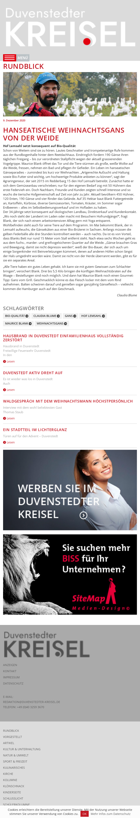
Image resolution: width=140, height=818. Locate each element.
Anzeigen (10, 665)
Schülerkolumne (16, 804)
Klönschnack (13, 786)
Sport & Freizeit (15, 761)
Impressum (11, 677)
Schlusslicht (13, 798)
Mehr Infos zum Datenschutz (111, 814)
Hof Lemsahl (91, 316)
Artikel (8, 743)
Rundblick (11, 731)
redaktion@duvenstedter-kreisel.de (31, 702)
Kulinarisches (14, 768)
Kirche (8, 774)
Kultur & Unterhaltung (21, 749)
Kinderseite (12, 792)
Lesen (9, 361)
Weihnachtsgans (50, 323)
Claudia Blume (44, 316)
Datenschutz (13, 683)
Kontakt (9, 671)
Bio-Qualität (15, 316)
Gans (69, 316)
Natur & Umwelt (16, 755)
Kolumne (10, 780)
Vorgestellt (12, 737)
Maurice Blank (16, 323)
